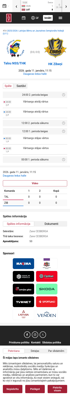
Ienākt (47, 17)
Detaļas (35, 350)
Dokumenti (51, 224)
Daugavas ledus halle (35, 73)
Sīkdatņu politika (51, 342)
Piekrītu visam (57, 389)
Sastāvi (21, 86)
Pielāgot (35, 389)
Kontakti (36, 342)
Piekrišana (14, 350)
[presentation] (16, 6)
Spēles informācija (18, 224)
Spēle (8, 86)
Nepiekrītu (13, 389)
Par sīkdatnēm (56, 350)
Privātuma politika (19, 342)
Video (35, 183)
